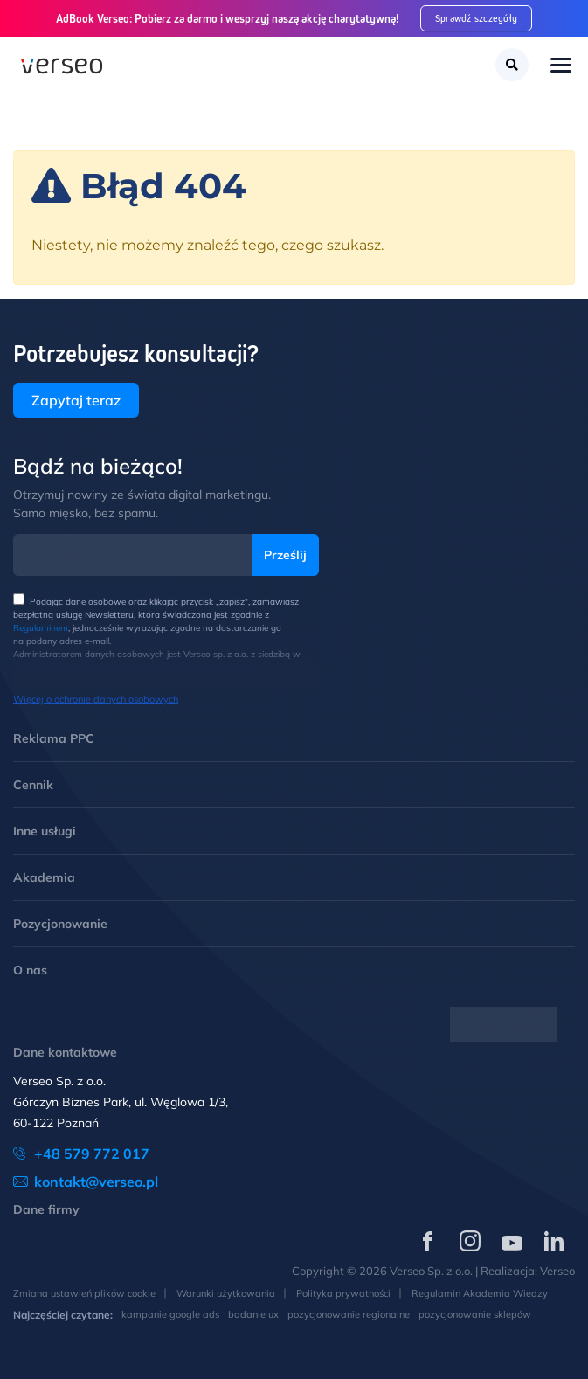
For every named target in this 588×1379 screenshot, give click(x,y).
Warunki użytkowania (225, 1293)
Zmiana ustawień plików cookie (84, 1293)
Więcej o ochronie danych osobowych (95, 699)
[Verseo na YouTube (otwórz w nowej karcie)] (512, 1241)
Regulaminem (40, 628)
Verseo (557, 1271)
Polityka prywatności (343, 1293)
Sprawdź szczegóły (476, 18)
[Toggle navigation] (561, 66)
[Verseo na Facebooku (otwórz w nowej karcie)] (428, 1241)
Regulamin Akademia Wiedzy (480, 1293)
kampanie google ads (170, 1314)
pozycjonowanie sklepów (475, 1314)
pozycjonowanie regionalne (348, 1314)
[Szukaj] (512, 64)
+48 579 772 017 (91, 1153)
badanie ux (253, 1314)
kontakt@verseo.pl (96, 1181)
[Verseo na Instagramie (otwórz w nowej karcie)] (470, 1241)
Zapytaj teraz (76, 400)
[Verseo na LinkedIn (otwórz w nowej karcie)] (554, 1241)
